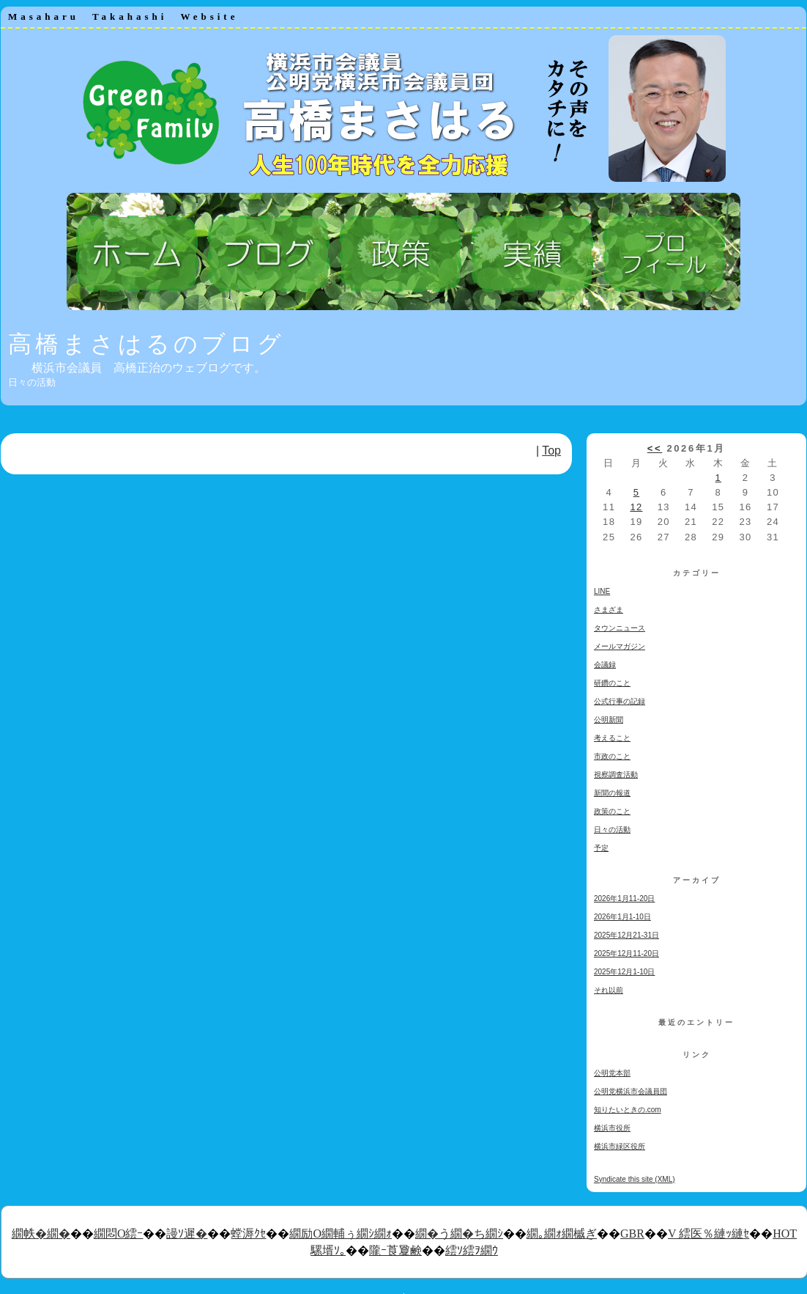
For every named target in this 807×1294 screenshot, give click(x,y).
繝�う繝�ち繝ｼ (459, 1233)
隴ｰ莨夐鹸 (395, 1250)
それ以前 (608, 990)
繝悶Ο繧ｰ (119, 1233)
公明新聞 (608, 720)
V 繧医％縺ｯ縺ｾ (708, 1233)
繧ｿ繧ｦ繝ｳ (471, 1250)
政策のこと (612, 811)
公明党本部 (612, 1073)
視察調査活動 (616, 775)
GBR (632, 1233)
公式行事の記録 (619, 701)
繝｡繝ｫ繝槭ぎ (562, 1233)
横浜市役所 (612, 1128)
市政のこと (612, 756)
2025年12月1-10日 (624, 972)
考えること (612, 738)
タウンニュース (619, 628)
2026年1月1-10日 (622, 917)
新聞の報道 (612, 793)
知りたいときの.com (627, 1110)
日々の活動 (612, 830)
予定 (601, 848)
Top (551, 450)
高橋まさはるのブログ (146, 344)
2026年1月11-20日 (624, 898)
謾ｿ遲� (186, 1233)
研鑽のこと (612, 683)
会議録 (605, 665)
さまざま (608, 610)
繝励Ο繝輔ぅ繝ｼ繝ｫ (340, 1233)
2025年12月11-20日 (626, 953)
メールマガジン (619, 646)
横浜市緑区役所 (619, 1146)
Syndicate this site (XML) (634, 1179)
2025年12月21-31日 (626, 935)
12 (636, 506)
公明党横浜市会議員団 (630, 1091)
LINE (602, 591)
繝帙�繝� (41, 1233)
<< (654, 448)
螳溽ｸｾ (248, 1233)
